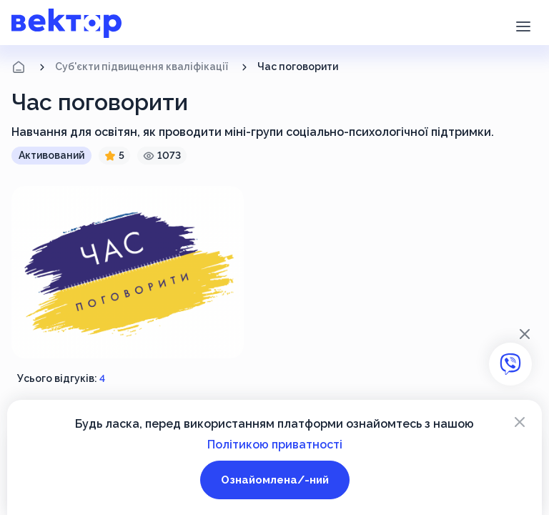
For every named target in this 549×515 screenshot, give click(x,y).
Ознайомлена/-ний (275, 480)
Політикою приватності (274, 444)
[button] (523, 25)
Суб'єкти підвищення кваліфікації (141, 66)
